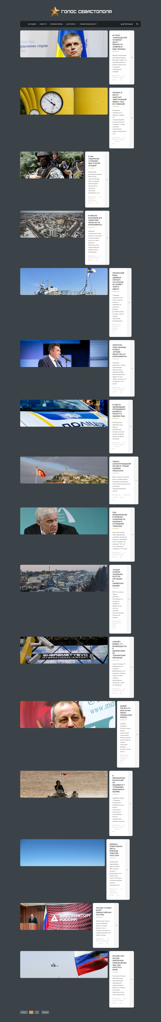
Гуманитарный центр (88, 24)
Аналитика (123, 759)
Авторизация (127, 24)
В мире (97, 258)
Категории (71, 24)
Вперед (45, 1012)
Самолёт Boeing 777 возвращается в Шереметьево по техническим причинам (119, 649)
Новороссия (92, 200)
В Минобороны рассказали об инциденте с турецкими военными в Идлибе (118, 783)
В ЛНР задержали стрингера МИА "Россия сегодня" (94, 161)
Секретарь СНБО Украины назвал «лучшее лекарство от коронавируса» (119, 351)
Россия (121, 691)
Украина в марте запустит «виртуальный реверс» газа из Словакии (119, 98)
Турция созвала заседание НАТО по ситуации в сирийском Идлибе (117, 578)
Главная (32, 24)
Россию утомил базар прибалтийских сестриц (103, 911)
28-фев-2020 (116, 75)
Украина (121, 77)
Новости (43, 24)
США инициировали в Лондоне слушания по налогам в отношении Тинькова (119, 519)
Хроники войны (56, 24)
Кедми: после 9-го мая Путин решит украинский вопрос (126, 712)
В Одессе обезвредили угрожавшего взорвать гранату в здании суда (118, 410)
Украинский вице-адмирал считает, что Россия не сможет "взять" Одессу (118, 281)
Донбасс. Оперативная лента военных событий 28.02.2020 (116, 850)
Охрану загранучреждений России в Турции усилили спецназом (121, 466)
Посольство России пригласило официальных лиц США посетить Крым (119, 963)
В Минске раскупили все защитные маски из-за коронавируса (95, 220)
